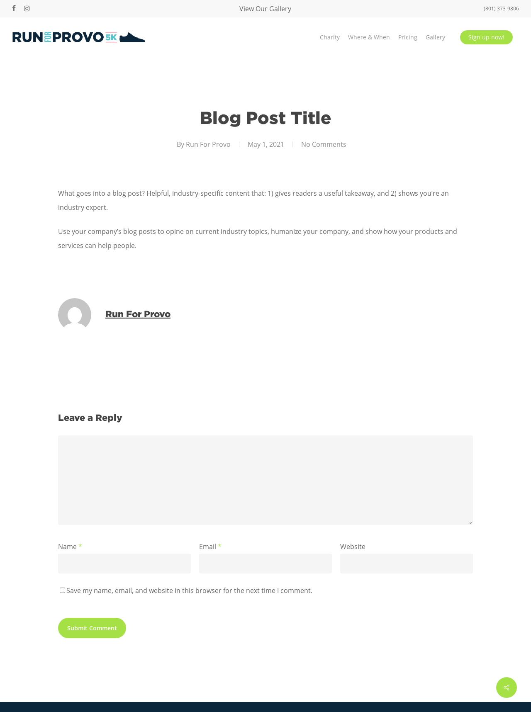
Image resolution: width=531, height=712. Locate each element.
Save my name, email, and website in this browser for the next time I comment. (189, 590)
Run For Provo (208, 144)
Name (70, 546)
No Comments (323, 144)
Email (210, 546)
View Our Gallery (265, 8)
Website (352, 546)
